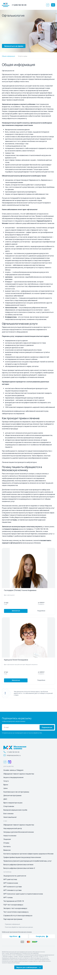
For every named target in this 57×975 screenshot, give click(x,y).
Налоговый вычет (10, 817)
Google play (42, 936)
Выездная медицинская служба (15, 810)
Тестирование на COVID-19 (13, 901)
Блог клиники (8, 813)
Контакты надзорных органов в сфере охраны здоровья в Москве (28, 854)
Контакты (7, 846)
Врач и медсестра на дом (12, 803)
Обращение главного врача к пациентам (18, 774)
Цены (5, 788)
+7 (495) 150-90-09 (19, 5)
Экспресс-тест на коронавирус (15, 908)
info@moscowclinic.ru (12, 755)
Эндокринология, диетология (14, 876)
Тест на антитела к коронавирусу (16, 912)
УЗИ (6, 407)
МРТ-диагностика (10, 879)
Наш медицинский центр (12, 828)
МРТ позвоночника (10, 883)
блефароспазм (11, 317)
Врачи (5, 785)
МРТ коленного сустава (12, 887)
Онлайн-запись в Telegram (13, 770)
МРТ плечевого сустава (12, 890)
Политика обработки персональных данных (19, 927)
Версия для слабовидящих (28, 967)
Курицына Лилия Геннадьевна (16, 659)
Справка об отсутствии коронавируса (17, 915)
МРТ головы (8, 897)
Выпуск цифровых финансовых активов (18, 864)
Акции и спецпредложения (13, 777)
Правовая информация (12, 924)
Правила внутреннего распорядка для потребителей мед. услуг (27, 861)
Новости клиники (9, 836)
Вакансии (7, 850)
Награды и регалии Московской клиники (18, 832)
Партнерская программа (12, 919)
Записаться (16, 611)
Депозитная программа (12, 795)
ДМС (5, 799)
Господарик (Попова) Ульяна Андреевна (20, 590)
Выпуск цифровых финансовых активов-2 (19, 868)
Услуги (6, 781)
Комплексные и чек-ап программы (16, 792)
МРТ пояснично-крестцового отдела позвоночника (23, 894)
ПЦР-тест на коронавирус (13, 905)
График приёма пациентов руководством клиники (22, 857)
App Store (15, 936)
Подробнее (41, 611)
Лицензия (7, 839)
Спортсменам (8, 806)
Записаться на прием (13, 46)
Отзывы (6, 843)
